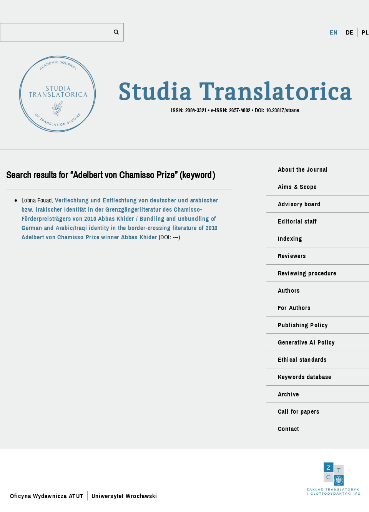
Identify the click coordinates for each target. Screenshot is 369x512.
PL (365, 32)
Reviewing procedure (307, 273)
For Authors (294, 307)
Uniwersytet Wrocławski (124, 496)
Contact (288, 428)
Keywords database (304, 377)
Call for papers (298, 411)
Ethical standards (302, 359)
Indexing (290, 238)
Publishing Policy (303, 325)
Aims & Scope (297, 186)
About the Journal (303, 169)
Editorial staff (297, 221)
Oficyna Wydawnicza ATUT (46, 496)
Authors (289, 290)
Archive (288, 394)
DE (350, 32)
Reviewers (292, 256)
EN (333, 32)
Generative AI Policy (306, 342)
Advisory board (299, 204)
